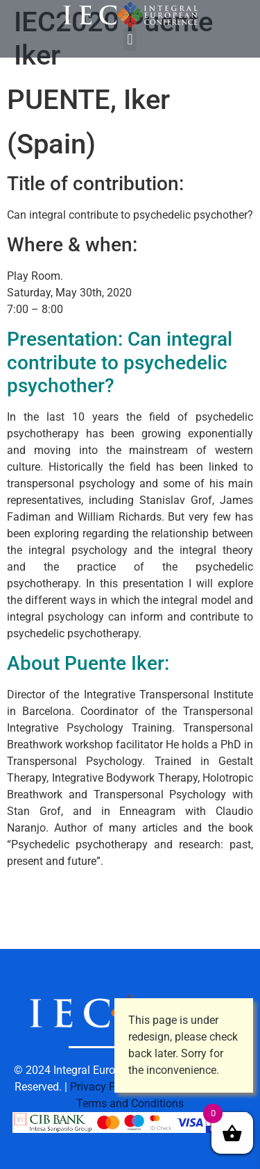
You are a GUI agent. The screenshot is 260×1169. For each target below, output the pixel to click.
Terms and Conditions (130, 1103)
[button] (130, 39)
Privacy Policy (104, 1086)
